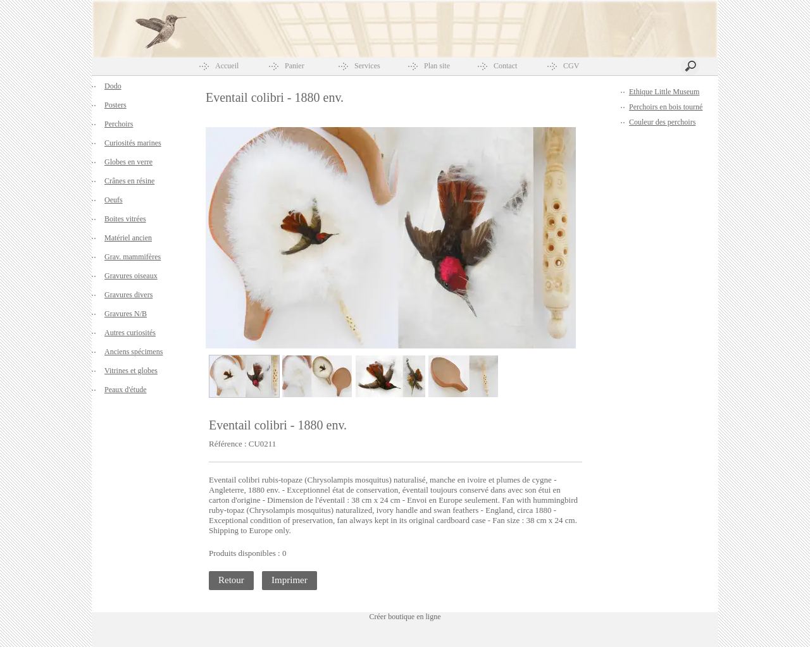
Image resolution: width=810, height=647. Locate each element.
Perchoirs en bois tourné (665, 106)
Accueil (227, 65)
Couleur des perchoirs (662, 122)
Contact (505, 65)
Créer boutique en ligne (405, 616)
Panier (294, 65)
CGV (571, 65)
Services (367, 65)
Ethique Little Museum (664, 91)
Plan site (437, 65)
